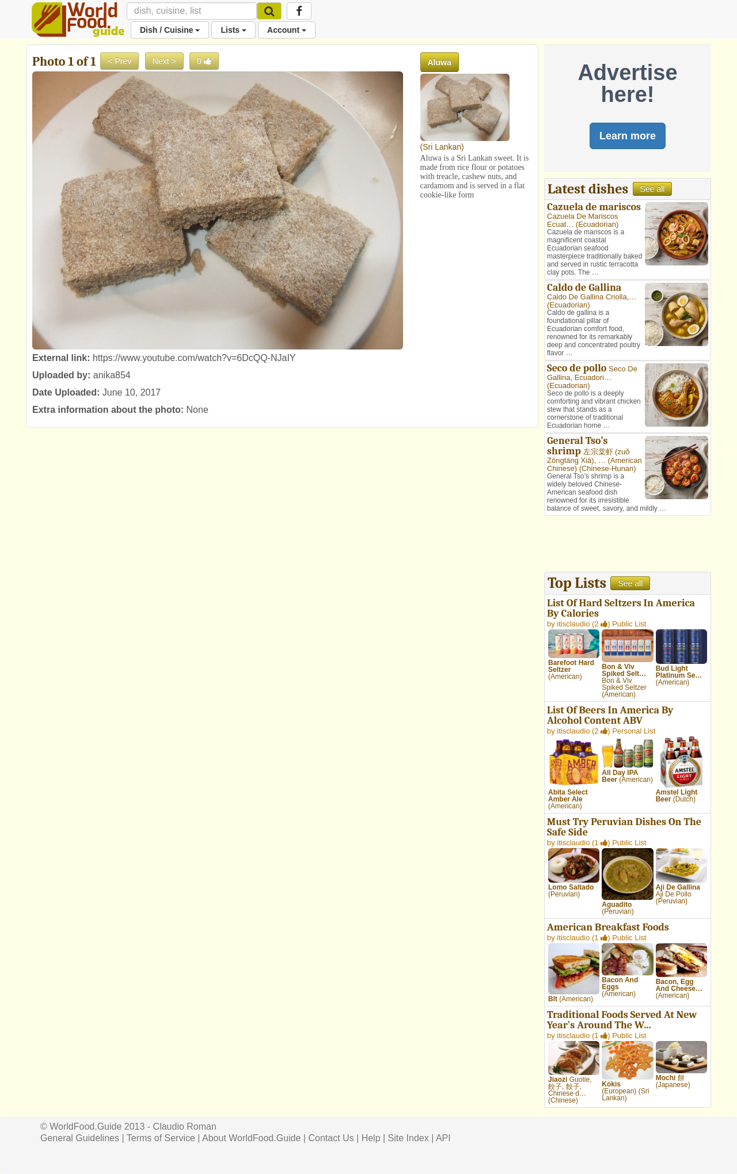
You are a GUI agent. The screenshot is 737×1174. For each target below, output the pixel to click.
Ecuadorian (597, 224)
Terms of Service (161, 1138)
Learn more (627, 136)
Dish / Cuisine (170, 30)
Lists (233, 30)
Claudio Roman (184, 1126)
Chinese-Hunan (607, 468)
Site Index (408, 1138)
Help (371, 1138)
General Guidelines (79, 1138)
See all (652, 188)
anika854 (112, 375)
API (443, 1138)
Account (286, 30)
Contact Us (331, 1138)
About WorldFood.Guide (251, 1138)
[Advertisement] (627, 545)
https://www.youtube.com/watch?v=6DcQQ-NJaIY (194, 358)
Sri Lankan (442, 146)
